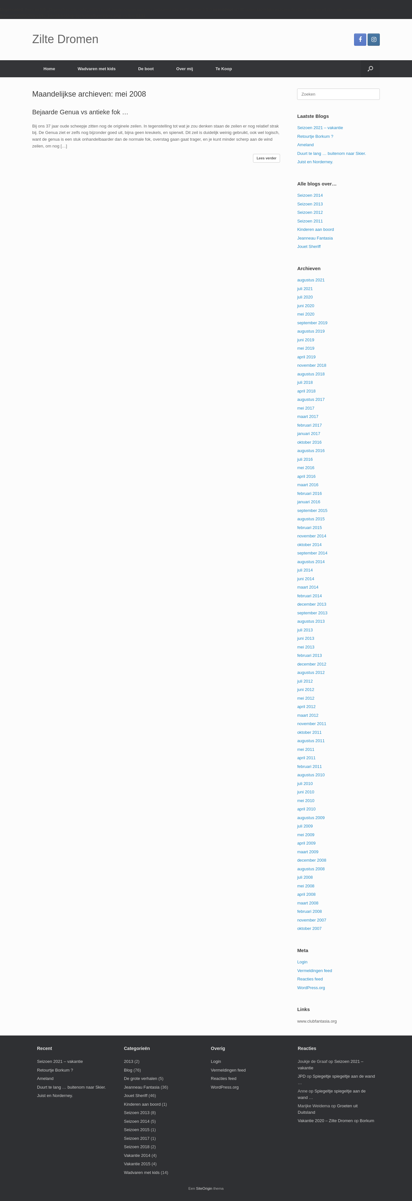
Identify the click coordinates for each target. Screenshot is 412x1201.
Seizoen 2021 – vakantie (320, 127)
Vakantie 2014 (137, 1155)
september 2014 (312, 553)
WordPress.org (311, 987)
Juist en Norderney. (315, 161)
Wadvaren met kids (97, 68)
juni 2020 (305, 305)
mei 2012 (305, 698)
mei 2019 (305, 348)
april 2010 (306, 809)
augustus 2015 (310, 518)
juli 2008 (305, 877)
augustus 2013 (310, 621)
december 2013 (311, 604)
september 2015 (312, 510)
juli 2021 (305, 288)
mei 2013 (305, 647)
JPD (302, 1076)
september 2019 (312, 322)
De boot (146, 68)
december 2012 (311, 664)
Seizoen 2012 (310, 212)
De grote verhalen (140, 1078)
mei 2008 (305, 886)
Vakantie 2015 (137, 1163)
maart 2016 (307, 484)
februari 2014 (309, 595)
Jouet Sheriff (309, 246)
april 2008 (306, 894)
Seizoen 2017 (137, 1138)
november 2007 (311, 920)
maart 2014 (307, 587)
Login (302, 962)
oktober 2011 (309, 732)
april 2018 (306, 391)
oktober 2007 (309, 928)
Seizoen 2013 (310, 204)
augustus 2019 (310, 331)
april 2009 (306, 843)
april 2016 (306, 476)
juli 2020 (305, 297)
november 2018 (311, 365)
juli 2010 (305, 783)
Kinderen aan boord (315, 229)
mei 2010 (305, 800)
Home (49, 68)
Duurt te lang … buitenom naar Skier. (331, 153)
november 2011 (311, 723)
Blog (128, 1070)
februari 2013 (309, 655)
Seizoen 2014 (310, 195)
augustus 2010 (310, 774)
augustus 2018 (310, 374)
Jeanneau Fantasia (315, 238)
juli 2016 (305, 459)
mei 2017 (305, 408)
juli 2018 (305, 382)
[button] (370, 68)
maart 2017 (307, 416)
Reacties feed (310, 979)
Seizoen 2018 (137, 1146)
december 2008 (311, 860)
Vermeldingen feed (314, 970)
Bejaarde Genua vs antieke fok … (80, 112)
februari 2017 (309, 425)
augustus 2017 (310, 399)
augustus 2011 (310, 740)
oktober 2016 (309, 442)
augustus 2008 (310, 868)
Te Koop (224, 68)
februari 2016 (309, 493)
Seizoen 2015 (137, 1129)
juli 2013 (305, 630)
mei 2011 (305, 749)
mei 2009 (305, 834)
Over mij (184, 68)
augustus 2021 (310, 280)
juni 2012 (305, 689)
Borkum (367, 1120)
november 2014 (311, 536)
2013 (128, 1061)
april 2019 (306, 357)
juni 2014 (305, 578)
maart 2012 (307, 715)
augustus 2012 (310, 672)
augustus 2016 (310, 450)
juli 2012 (305, 681)
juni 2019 (305, 339)
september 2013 (312, 612)
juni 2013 (305, 638)
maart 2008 (307, 903)
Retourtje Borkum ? (315, 136)
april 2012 (306, 706)
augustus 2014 (310, 561)
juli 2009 (305, 826)
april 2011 (306, 757)
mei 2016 (305, 467)
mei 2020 (305, 314)
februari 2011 (309, 766)
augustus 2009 (310, 817)
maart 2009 (307, 851)
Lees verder (266, 158)
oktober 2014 (309, 544)
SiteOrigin (204, 1188)
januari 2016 (308, 501)
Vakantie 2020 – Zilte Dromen (325, 1120)
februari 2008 (309, 911)
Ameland (305, 144)
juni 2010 (305, 792)
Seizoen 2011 (310, 221)
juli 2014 (305, 570)
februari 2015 (309, 527)
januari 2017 (308, 433)
